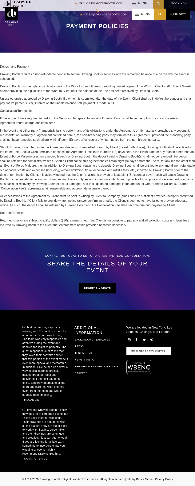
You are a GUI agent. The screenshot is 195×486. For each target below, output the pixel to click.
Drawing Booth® (49, 479)
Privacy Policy (164, 479)
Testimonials (84, 353)
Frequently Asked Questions (96, 366)
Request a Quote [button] (97, 288)
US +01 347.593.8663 (111, 11)
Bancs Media (144, 479)
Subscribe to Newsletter (149, 351)
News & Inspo (84, 359)
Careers (81, 373)
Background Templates (92, 339)
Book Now (178, 14)
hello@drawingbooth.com (103, 15)
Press (79, 346)
